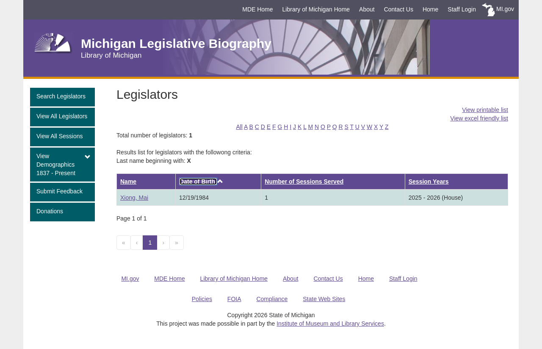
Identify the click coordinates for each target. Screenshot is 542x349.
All (239, 126)
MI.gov (505, 9)
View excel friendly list (479, 118)
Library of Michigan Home (316, 9)
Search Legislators (61, 96)
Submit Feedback (59, 191)
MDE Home (257, 9)
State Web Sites (324, 299)
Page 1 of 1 (131, 218)
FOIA (234, 299)
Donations (49, 211)
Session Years (429, 181)
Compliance (272, 299)
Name (128, 181)
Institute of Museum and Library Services (330, 323)
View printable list (485, 109)
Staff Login (462, 9)
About (367, 9)
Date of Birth (198, 181)
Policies (202, 299)
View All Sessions (59, 136)
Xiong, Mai (134, 197)
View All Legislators (61, 116)
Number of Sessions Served (304, 181)
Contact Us (398, 9)
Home (430, 9)
